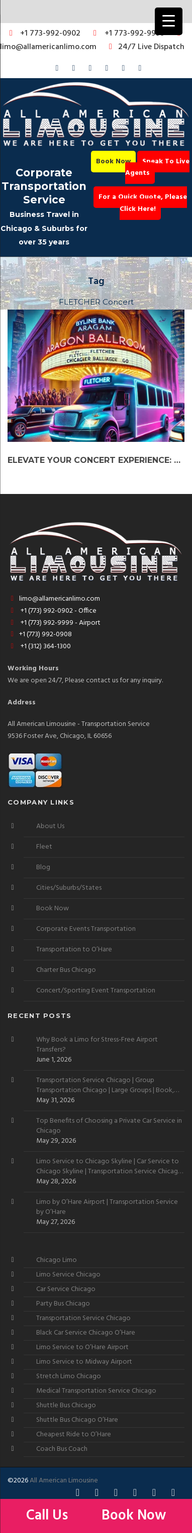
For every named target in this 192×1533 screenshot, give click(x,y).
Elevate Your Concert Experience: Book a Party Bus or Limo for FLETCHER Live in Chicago (96, 460)
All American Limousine (64, 1480)
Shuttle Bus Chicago (66, 1405)
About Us (50, 826)
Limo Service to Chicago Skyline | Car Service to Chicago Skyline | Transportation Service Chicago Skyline (109, 1167)
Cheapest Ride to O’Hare (73, 1434)
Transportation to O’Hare (74, 949)
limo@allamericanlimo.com (92, 41)
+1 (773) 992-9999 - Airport (54, 623)
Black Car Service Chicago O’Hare (85, 1333)
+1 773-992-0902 (43, 33)
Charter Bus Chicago (66, 970)
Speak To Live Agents (157, 167)
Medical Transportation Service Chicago (96, 1391)
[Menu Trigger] (168, 21)
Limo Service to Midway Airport (84, 1362)
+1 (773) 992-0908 (40, 634)
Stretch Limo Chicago (68, 1376)
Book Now (113, 161)
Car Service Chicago (65, 1289)
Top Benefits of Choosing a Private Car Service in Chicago (109, 1126)
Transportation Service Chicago (83, 1318)
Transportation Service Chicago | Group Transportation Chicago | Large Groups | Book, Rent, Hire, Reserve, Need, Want (105, 1086)
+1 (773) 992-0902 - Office (52, 611)
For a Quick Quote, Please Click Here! (143, 203)
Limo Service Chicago (68, 1275)
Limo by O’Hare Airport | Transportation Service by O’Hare (107, 1207)
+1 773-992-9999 (126, 33)
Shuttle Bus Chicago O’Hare (77, 1420)
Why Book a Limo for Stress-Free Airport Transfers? (97, 1045)
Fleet (44, 847)
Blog (43, 867)
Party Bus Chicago (63, 1304)
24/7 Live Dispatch (145, 47)
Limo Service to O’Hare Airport (82, 1347)
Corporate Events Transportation (86, 929)
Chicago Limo (56, 1260)
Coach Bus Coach (61, 1449)
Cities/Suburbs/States (69, 888)
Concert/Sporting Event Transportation (95, 990)
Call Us (48, 1515)
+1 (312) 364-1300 (39, 646)
